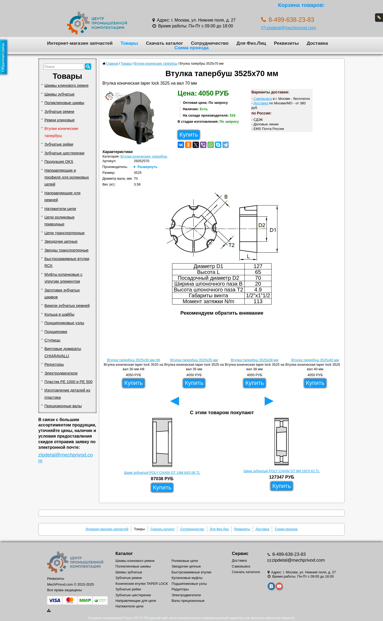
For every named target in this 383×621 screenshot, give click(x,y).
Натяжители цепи (60, 209)
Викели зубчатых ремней (67, 305)
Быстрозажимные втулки (191, 572)
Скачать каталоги (246, 572)
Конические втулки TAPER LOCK (141, 584)
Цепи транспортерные (64, 233)
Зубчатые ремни (59, 111)
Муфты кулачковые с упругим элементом (63, 277)
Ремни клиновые (59, 120)
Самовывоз (262, 99)
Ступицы (52, 340)
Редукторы (54, 364)
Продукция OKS (58, 161)
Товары (129, 43)
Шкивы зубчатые (59, 94)
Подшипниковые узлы (64, 323)
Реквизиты (286, 43)
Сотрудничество (209, 43)
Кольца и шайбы (59, 314)
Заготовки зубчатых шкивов (62, 293)
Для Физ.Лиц (251, 43)
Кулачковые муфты (187, 578)
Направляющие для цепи (135, 601)
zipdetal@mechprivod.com (288, 28)
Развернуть (147, 167)
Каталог (124, 553)
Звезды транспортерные (66, 250)
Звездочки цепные (61, 241)
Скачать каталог (164, 43)
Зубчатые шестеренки (64, 153)
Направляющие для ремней (62, 196)
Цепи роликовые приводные (59, 220)
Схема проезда (191, 47)
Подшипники (55, 332)
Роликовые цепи (185, 561)
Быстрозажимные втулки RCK (66, 262)
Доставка (317, 43)
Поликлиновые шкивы (64, 103)
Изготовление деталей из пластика (67, 393)
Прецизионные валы (63, 406)
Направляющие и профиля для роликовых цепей (66, 177)
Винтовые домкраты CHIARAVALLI (62, 352)
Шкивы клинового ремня (66, 85)
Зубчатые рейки (58, 144)
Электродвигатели (60, 373)
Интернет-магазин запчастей (80, 43)
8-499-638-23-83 (288, 554)
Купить (189, 134)
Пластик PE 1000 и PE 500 (68, 382)
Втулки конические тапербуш (61, 132)
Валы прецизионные (188, 601)
